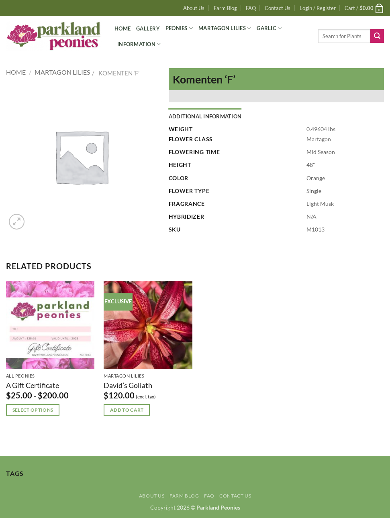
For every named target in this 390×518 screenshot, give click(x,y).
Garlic (269, 28)
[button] (318, 8)
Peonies (179, 28)
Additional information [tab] (205, 116)
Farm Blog (225, 8)
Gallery (148, 28)
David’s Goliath (128, 385)
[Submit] (377, 36)
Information (139, 44)
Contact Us (277, 8)
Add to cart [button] (127, 409)
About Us (193, 8)
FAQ (251, 8)
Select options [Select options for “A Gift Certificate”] (32, 409)
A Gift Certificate (32, 385)
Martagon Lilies (224, 28)
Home (122, 28)
